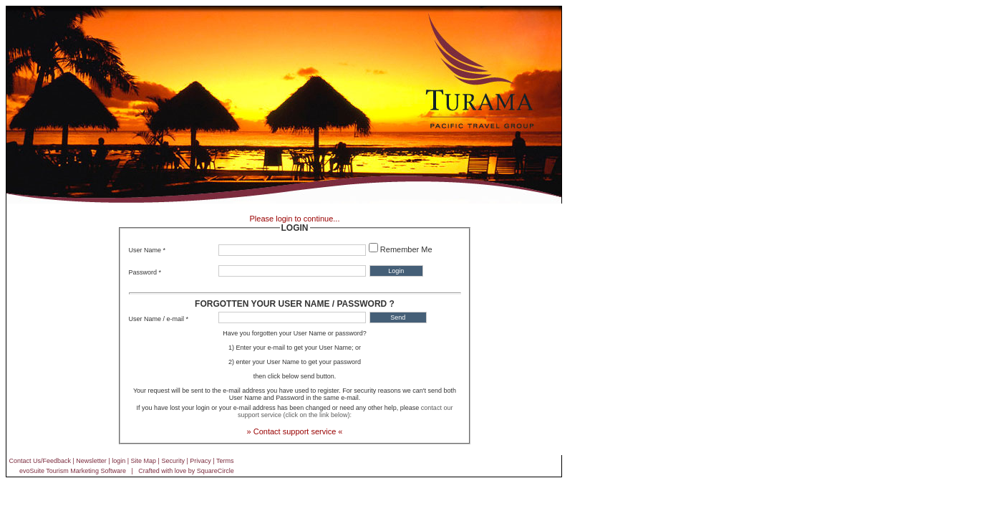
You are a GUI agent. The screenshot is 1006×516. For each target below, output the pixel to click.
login (118, 460)
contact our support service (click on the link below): (345, 411)
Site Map (144, 460)
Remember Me (406, 249)
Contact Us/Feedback (40, 460)
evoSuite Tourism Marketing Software (72, 470)
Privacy (200, 460)
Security (173, 460)
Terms (225, 460)
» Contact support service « (295, 431)
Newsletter (91, 460)
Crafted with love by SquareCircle (186, 470)
